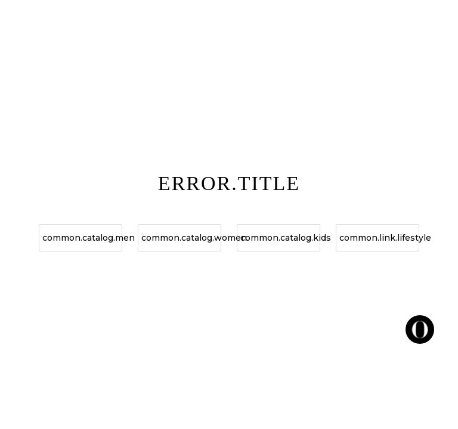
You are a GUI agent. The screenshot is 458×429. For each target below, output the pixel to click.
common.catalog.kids (280, 237)
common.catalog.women (181, 237)
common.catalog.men (82, 237)
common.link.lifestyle (379, 237)
